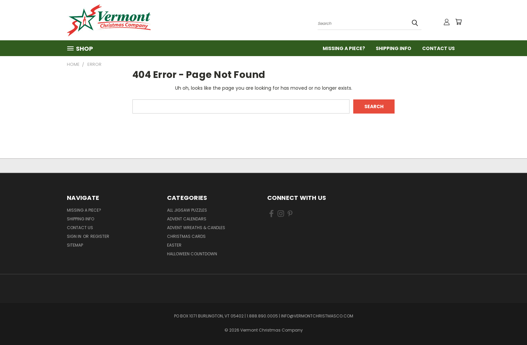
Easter (174, 245)
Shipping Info (393, 48)
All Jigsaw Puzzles (187, 210)
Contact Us (438, 48)
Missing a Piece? (344, 48)
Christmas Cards (186, 236)
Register (99, 236)
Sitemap (75, 245)
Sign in (74, 236)
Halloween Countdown (192, 254)
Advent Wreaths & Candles (196, 227)
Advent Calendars (186, 219)
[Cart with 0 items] (458, 21)
